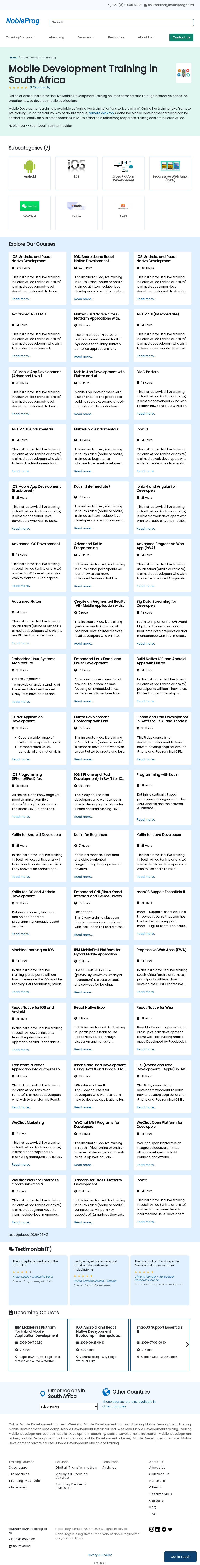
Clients (155, 1487)
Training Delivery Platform (70, 1486)
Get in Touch (180, 1556)
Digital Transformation (76, 1467)
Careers (156, 1500)
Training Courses (19, 37)
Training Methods (24, 1481)
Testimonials (160, 1494)
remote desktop (101, 113)
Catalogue (18, 1467)
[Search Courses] (122, 22)
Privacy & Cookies (100, 1555)
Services (85, 37)
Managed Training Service (71, 1476)
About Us (145, 37)
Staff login (100, 1562)
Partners (157, 1481)
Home (13, 57)
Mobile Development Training (38, 57)
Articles (109, 1467)
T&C (153, 1514)
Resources (116, 37)
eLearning (56, 37)
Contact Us (181, 37)
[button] (186, 1344)
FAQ (153, 1507)
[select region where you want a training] (69, 1406)
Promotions (19, 1474)
